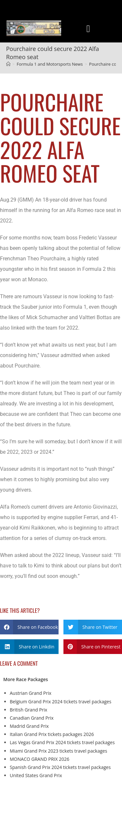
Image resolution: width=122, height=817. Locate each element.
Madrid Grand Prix (29, 726)
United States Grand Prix (36, 775)
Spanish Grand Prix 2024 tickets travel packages (60, 767)
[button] (88, 28)
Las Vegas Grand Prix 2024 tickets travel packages (62, 742)
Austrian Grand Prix (30, 693)
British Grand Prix (28, 710)
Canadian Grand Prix (32, 718)
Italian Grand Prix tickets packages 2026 (52, 734)
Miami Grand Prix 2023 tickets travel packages (58, 751)
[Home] (8, 64)
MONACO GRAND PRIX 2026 (39, 759)
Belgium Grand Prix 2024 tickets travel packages (60, 701)
